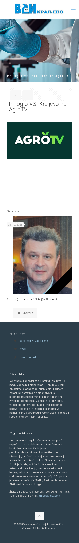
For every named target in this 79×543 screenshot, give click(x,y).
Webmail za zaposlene (34, 340)
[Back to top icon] (39, 516)
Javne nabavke (29, 357)
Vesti (23, 349)
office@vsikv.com (49, 495)
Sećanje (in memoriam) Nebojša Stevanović (32, 299)
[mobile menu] (73, 8)
